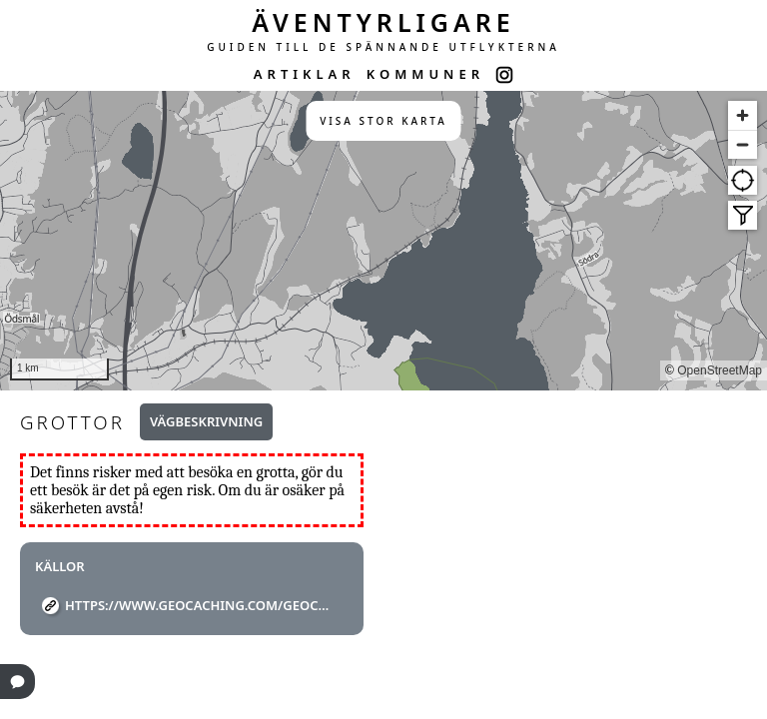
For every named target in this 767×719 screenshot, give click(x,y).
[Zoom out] (742, 144)
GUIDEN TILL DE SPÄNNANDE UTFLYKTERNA (383, 47)
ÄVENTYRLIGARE (383, 22)
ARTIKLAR (305, 74)
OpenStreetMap (719, 370)
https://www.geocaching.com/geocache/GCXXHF (199, 605)
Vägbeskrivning (206, 421)
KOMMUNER (425, 74)
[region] (383, 240)
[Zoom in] (742, 115)
